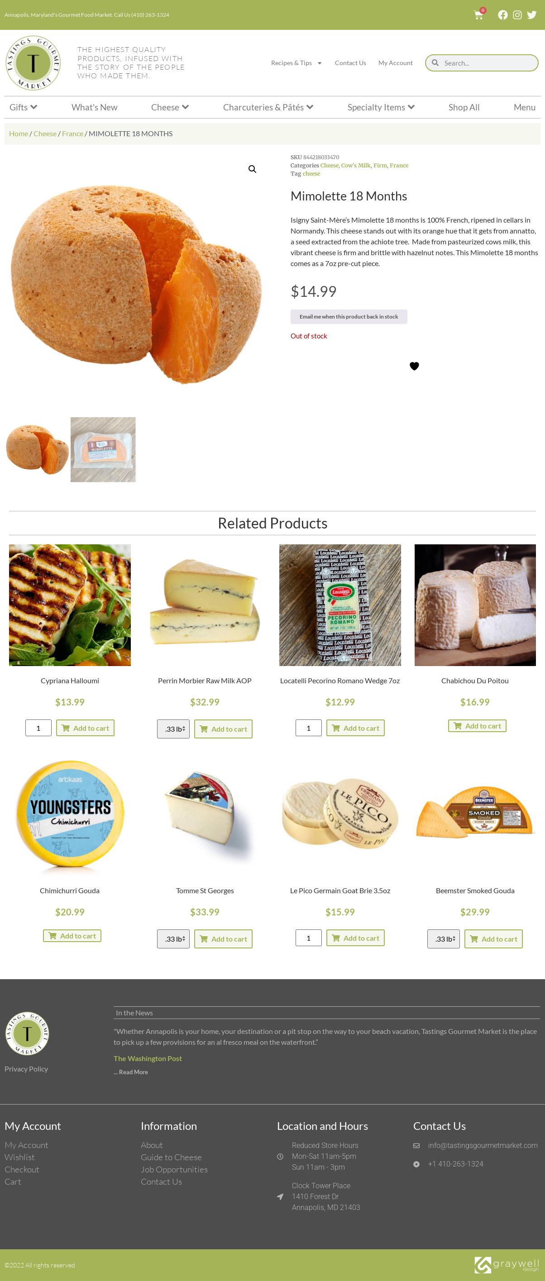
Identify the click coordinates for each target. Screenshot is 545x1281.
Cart (13, 1181)
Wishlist (20, 1157)
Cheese (45, 133)
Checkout (22, 1169)
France (72, 133)
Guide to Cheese (171, 1157)
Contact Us (350, 63)
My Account (395, 63)
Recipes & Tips (297, 63)
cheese (311, 173)
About (152, 1144)
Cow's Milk (356, 165)
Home (18, 133)
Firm (380, 165)
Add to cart (91, 728)
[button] (252, 169)
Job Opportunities (174, 1169)
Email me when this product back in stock (349, 316)
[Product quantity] (38, 727)
